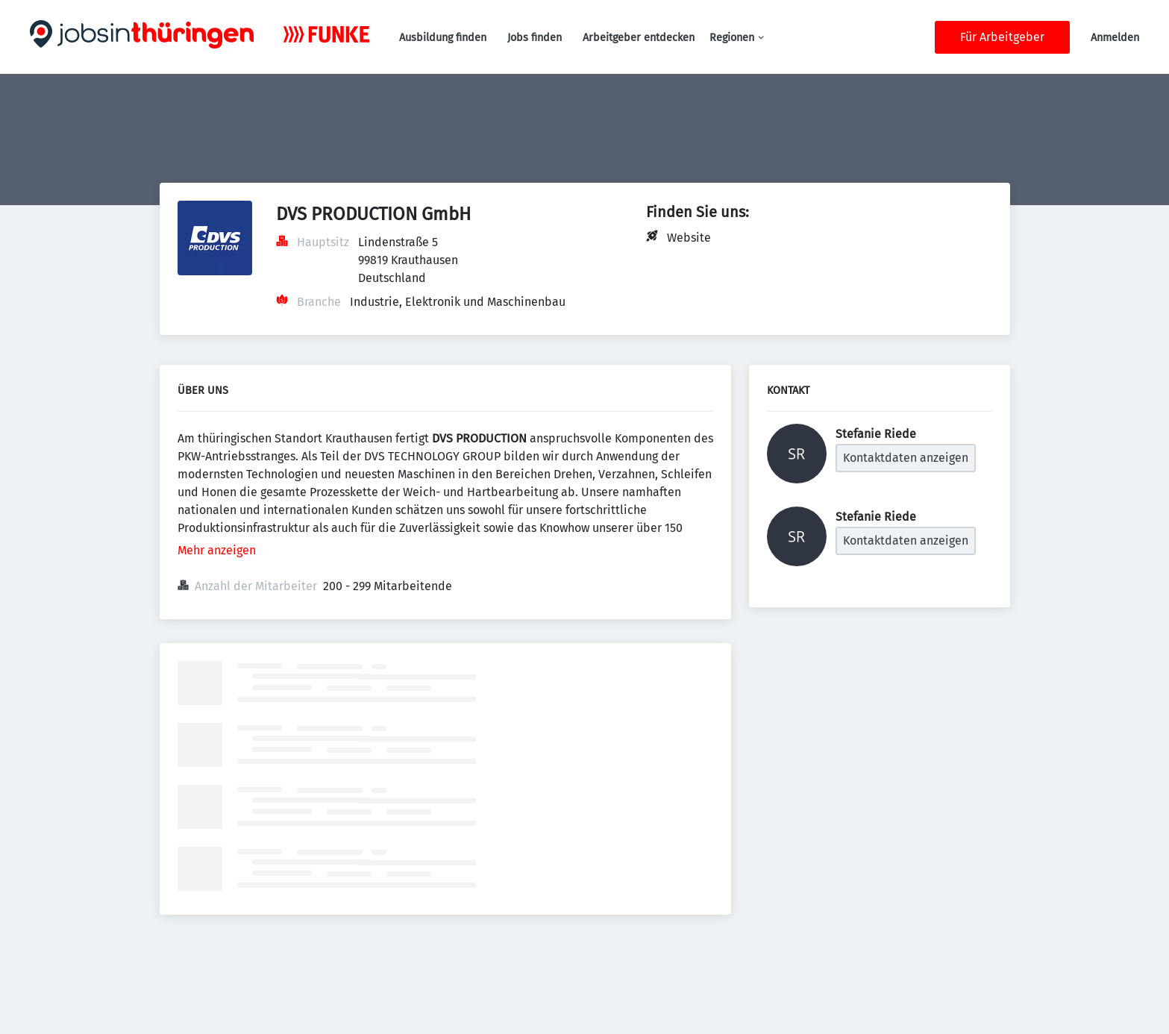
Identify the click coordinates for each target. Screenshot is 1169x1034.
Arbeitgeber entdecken (639, 37)
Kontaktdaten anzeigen (905, 458)
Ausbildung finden (442, 37)
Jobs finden (534, 37)
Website (689, 238)
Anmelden (1115, 37)
